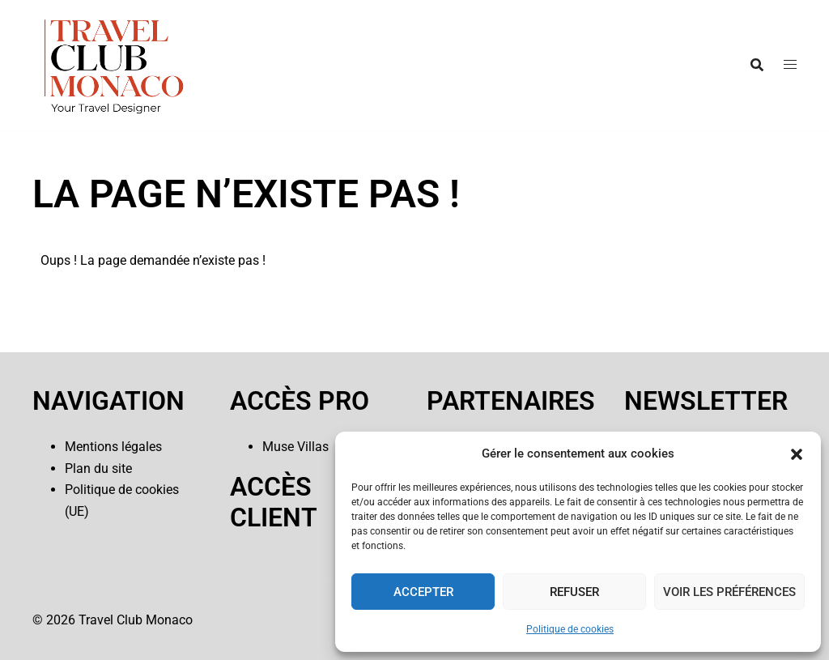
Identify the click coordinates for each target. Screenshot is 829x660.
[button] (797, 454)
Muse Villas (295, 446)
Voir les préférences (729, 592)
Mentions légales (113, 446)
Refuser (574, 592)
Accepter (423, 592)
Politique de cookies (570, 629)
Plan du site (98, 468)
